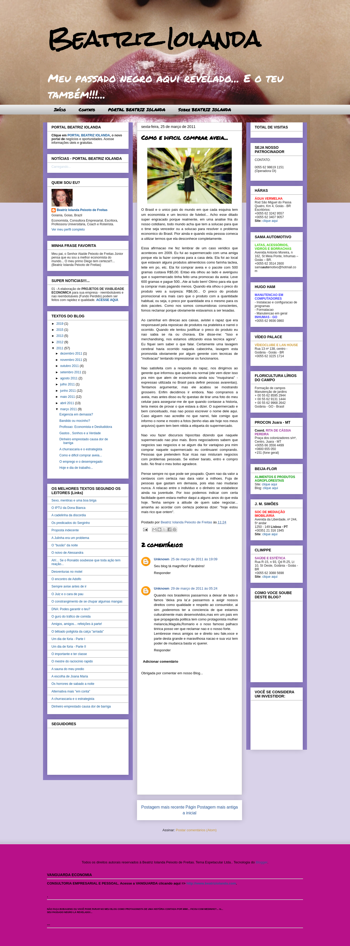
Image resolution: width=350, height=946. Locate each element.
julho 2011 (68, 384)
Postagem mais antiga (217, 807)
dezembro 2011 (71, 353)
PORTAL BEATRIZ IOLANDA (136, 110)
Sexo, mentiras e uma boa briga (73, 500)
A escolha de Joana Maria (69, 676)
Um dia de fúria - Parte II (68, 646)
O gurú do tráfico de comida (71, 616)
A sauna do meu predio (67, 669)
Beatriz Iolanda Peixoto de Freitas (82, 210)
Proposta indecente (65, 530)
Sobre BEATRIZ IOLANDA (204, 110)
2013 (60, 336)
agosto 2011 (69, 378)
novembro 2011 (71, 360)
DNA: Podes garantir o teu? (70, 609)
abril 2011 (67, 403)
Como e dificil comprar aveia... (80, 455)
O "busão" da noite (64, 545)
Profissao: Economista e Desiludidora (85, 427)
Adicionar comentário (160, 661)
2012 (60, 342)
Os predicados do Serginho (70, 523)
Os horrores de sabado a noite (72, 684)
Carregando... (61, 167)
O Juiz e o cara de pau (67, 594)
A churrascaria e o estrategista (80, 449)
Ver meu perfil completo (68, 229)
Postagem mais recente (163, 807)
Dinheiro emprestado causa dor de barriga (81, 706)
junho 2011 (68, 391)
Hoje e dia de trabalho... (76, 468)
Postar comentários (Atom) (196, 830)
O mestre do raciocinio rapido (72, 661)
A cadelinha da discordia (68, 515)
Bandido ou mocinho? (74, 421)
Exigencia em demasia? (76, 414)
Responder (162, 573)
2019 (60, 324)
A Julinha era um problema (70, 538)
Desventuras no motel (66, 572)
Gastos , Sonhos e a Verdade (80, 433)
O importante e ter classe (69, 654)
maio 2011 (68, 397)
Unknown (161, 559)
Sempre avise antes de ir (69, 586)
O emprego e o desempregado (80, 462)
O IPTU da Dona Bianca (68, 508)
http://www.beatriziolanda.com (211, 883)
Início (60, 110)
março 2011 (69, 409)
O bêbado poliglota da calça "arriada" (77, 631)
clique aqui (269, 221)
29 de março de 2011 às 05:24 (194, 588)
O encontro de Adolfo (66, 579)
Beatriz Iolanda (154, 39)
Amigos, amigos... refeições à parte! (76, 624)
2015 (60, 330)
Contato (87, 110)
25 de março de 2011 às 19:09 (194, 559)
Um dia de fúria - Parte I (68, 639)
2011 (60, 348)
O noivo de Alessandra (67, 553)
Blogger (261, 862)
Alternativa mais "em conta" (70, 691)
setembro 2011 (71, 372)
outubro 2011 (70, 366)
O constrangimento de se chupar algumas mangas (86, 601)
